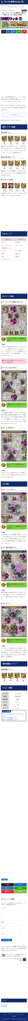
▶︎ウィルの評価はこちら (9, 717)
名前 (3, 922)
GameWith (4, 1006)
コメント (4, 907)
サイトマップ (11, 1014)
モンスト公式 (4, 1004)
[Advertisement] (14, 49)
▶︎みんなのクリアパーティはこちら (10, 120)
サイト (2, 933)
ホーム (5, 1014)
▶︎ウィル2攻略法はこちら (10, 719)
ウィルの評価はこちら (14, 114)
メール (3, 928)
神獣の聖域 (5, 879)
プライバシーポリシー (19, 1014)
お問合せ (14, 1016)
